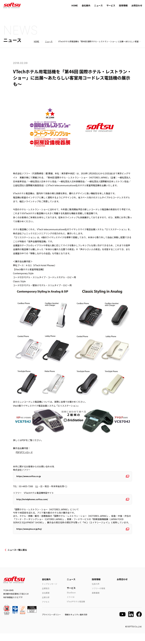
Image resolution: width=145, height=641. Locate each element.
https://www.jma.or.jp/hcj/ (32, 535)
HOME (74, 5)
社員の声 (95, 591)
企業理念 (46, 596)
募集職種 (95, 600)
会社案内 (86, 5)
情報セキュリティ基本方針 (76, 622)
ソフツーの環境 (98, 596)
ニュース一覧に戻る (17, 557)
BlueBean (71, 600)
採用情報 (123, 5)
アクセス (45, 609)
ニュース (98, 5)
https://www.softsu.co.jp (31, 477)
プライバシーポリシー (51, 622)
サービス (110, 5)
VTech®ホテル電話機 (76, 609)
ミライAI (70, 604)
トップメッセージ (49, 591)
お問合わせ (136, 5)
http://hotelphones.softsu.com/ (34, 503)
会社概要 (46, 600)
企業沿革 (46, 605)
